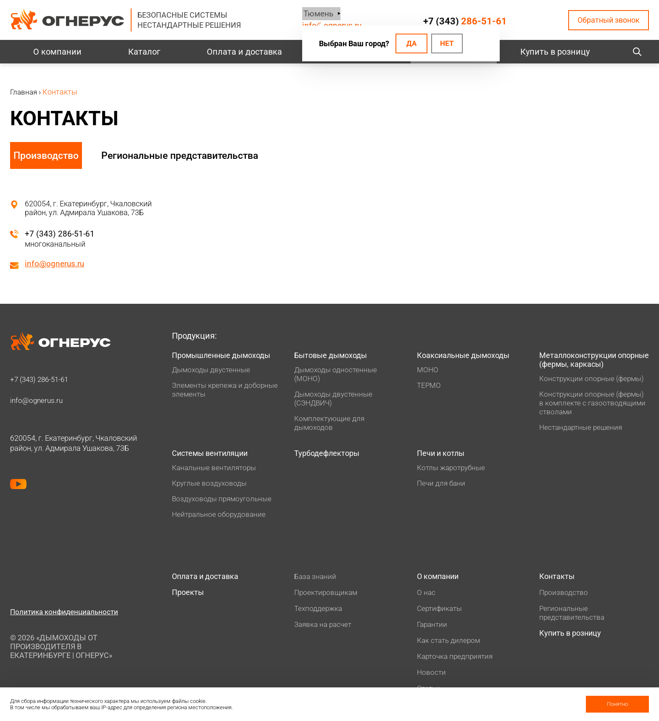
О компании (57, 52)
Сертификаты (441, 614)
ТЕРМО (429, 387)
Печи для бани (442, 487)
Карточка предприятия (457, 662)
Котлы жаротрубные (453, 472)
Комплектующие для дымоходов (330, 425)
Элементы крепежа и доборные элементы (208, 401)
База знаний (315, 580)
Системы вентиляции (215, 457)
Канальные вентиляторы (216, 472)
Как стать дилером (450, 646)
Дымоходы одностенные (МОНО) (337, 376)
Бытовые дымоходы (335, 357)
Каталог (144, 52)
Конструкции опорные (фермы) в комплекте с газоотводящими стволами (593, 406)
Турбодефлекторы (330, 457)
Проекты (189, 599)
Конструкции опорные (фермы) (593, 381)
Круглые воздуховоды (211, 487)
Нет (447, 43)
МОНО (428, 371)
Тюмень (316, 14)
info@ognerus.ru (56, 264)
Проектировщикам (327, 596)
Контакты (559, 581)
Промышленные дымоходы (205, 362)
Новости (432, 678)
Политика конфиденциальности (66, 616)
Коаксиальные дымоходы (469, 357)
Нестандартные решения (582, 430)
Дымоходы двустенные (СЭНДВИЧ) (335, 400)
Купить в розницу (555, 52)
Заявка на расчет (324, 628)
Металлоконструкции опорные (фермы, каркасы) (594, 362)
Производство (47, 155)
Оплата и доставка (244, 52)
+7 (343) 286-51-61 (60, 234)
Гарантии (433, 630)
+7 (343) (464, 21)
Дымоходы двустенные (212, 381)
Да (409, 43)
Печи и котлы (444, 457)
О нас (426, 598)
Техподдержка (319, 612)
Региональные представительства (192, 155)
